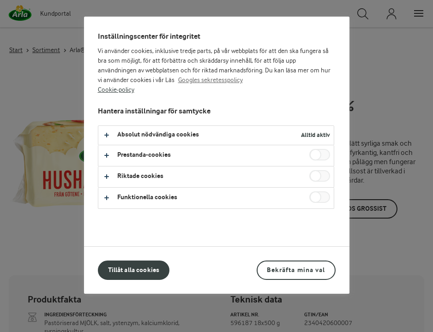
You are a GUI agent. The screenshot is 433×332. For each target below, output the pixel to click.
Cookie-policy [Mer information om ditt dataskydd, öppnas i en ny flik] (116, 90)
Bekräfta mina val (296, 270)
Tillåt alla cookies (134, 270)
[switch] (319, 154)
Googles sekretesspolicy (210, 80)
